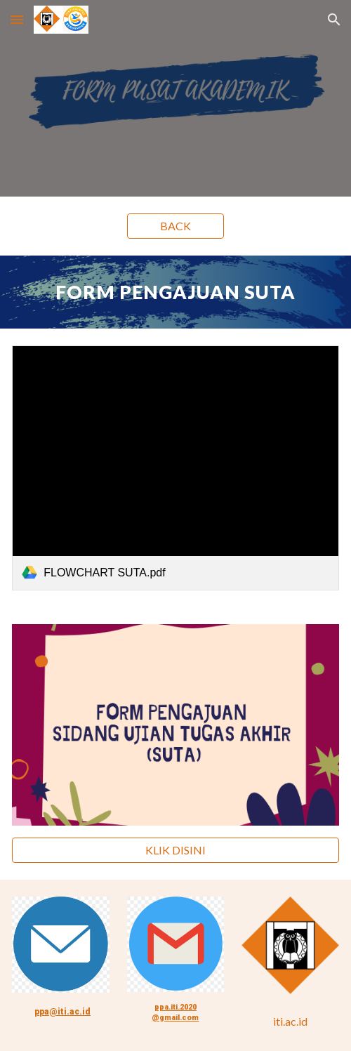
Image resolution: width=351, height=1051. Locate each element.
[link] (175, 467)
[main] (175, 292)
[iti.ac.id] (290, 1021)
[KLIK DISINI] (175, 850)
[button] (17, 19)
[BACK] (176, 226)
